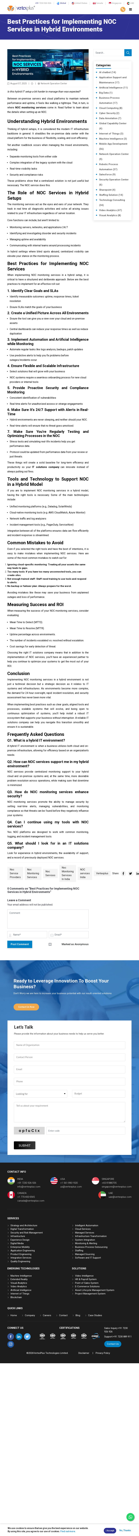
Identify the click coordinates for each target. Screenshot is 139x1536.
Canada (98, 3)
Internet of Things (20, 1293)
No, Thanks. (125, 1530)
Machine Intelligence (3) (113, 138)
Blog (78, 1315)
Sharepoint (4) (107, 189)
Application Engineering (23, 1250)
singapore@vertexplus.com (117, 1186)
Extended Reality (19, 1279)
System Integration (85, 1239)
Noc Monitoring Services (33, 873)
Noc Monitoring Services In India (68, 873)
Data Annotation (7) (110, 118)
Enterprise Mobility (20, 1247)
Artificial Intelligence (21, 1290)
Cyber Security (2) (109, 113)
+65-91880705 (109, 1182)
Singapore (115, 3)
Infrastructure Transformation (91, 1236)
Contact (63, 1315)
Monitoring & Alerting (86, 1243)
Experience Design (20, 1239)
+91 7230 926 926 (26, 1182)
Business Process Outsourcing (91, 1247)
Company (30, 1315)
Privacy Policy (103, 1353)
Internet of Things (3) (111, 133)
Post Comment (20, 944)
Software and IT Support (88, 1257)
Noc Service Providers (15, 873)
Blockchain (16, 1297)
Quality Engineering (20, 1261)
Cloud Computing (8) (110, 108)
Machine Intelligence (21, 1275)
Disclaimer (83, 1353)
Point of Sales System (87, 1282)
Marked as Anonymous (75, 944)
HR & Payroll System (86, 1279)
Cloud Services (83, 1229)
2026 (30, 1353)
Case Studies (95, 1315)
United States (79, 3)
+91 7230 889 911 (122, 1336)
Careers (47, 1315)
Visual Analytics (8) (110, 215)
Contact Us (113, 1344)
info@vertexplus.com (28, 1186)
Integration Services (21, 1257)
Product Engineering (21, 1254)
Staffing (79, 1250)
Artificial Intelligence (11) (113, 87)
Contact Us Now (26, 1007)
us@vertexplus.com (71, 1186)
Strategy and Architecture (24, 1225)
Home (14, 1315)
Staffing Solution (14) (111, 194)
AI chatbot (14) (107, 72)
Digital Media (17, 1243)
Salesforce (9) (107, 174)
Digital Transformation (22, 1229)
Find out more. (68, 1531)
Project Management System (90, 1293)
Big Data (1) (106, 92)
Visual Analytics (19, 1282)
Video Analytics (19, 1286)
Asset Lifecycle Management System (94, 1290)
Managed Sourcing (85, 1254)
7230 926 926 (43, 3)
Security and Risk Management (27, 1232)
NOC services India (85, 873)
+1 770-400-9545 (26, 1196)
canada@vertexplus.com (30, 1200)
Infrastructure (18, 1236)
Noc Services (50, 873)
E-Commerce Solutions (87, 1286)
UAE (130, 3)
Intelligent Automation (86, 1225)
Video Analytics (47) (110, 210)
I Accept (110, 1530)
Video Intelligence (84, 1275)
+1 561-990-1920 (69, 1182)
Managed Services (84, 1232)
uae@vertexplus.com (120, 1196)
